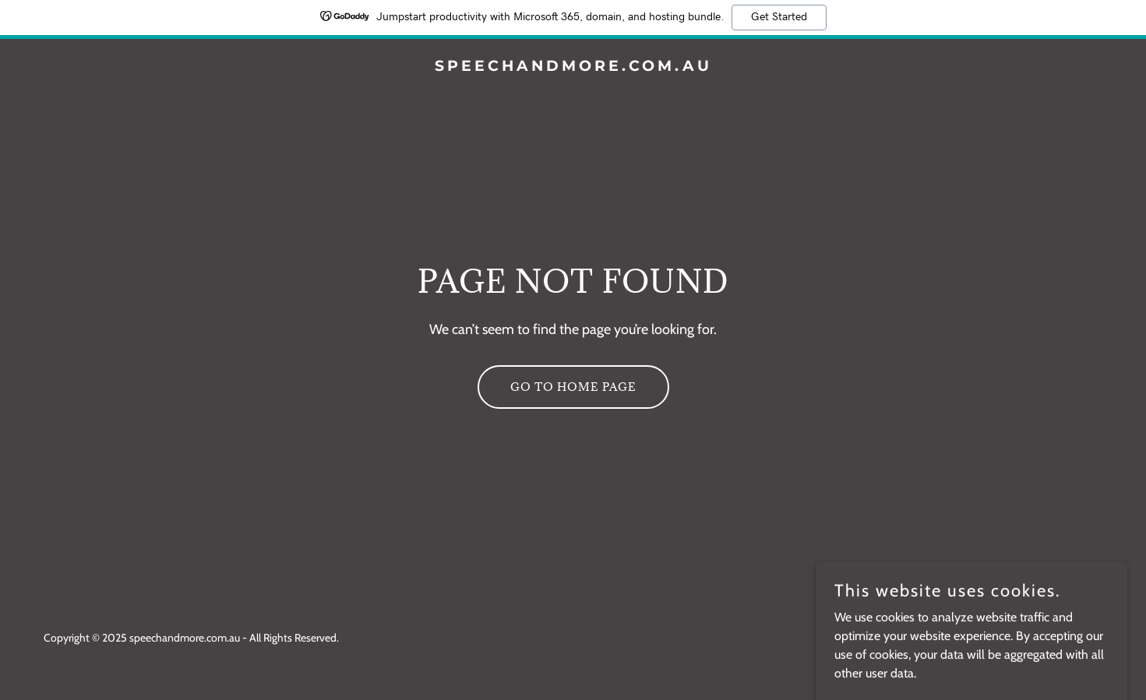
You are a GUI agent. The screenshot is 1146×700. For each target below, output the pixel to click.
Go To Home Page (573, 386)
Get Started (779, 17)
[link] (573, 66)
